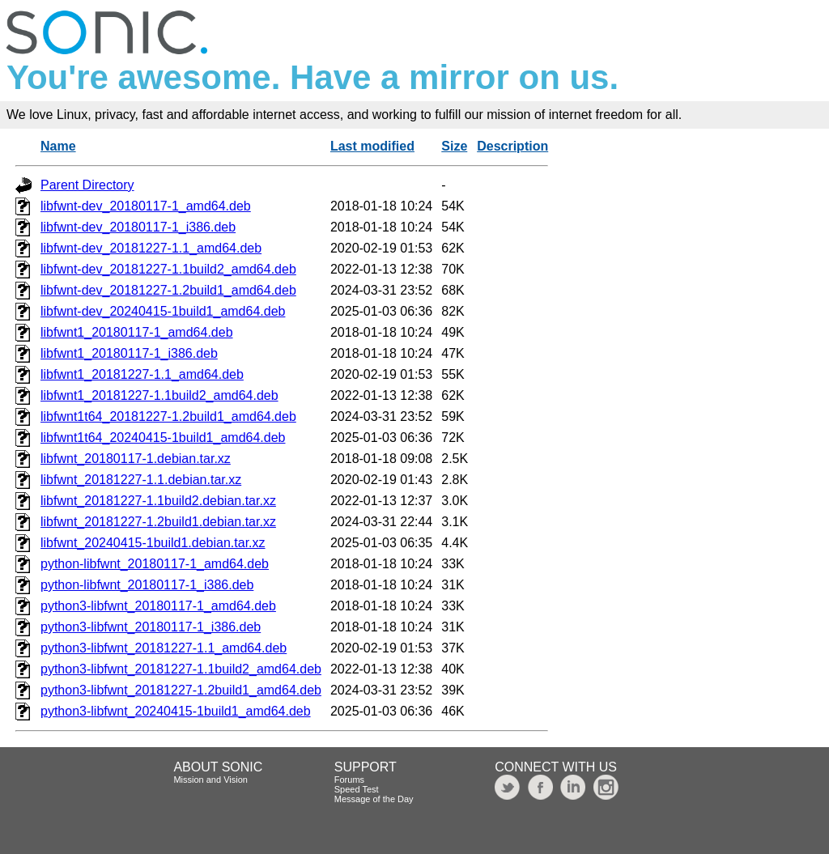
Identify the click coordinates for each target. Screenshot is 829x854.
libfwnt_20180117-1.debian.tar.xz (135, 458)
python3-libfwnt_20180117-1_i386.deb (150, 627)
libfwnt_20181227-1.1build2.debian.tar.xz (158, 501)
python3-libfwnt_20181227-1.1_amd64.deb (163, 648)
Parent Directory (87, 185)
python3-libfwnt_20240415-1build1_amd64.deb (175, 711)
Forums (349, 779)
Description (512, 146)
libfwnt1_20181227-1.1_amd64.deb (142, 374)
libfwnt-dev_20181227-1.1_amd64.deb (150, 248)
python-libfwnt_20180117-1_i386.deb (146, 585)
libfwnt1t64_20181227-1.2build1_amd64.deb (168, 416)
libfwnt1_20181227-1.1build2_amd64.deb (159, 395)
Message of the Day (374, 799)
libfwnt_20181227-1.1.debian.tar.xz (140, 479)
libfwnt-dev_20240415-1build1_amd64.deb (162, 311)
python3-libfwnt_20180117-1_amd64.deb (158, 606)
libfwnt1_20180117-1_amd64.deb (136, 332)
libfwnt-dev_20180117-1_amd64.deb (145, 206)
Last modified (372, 146)
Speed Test (356, 789)
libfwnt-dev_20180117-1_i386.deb (138, 227)
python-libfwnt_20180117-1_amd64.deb (154, 564)
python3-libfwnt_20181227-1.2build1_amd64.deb (180, 690)
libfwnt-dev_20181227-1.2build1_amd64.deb (168, 290)
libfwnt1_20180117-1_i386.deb (129, 353)
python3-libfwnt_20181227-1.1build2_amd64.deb (180, 669)
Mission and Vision (210, 779)
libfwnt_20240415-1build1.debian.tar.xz (153, 543)
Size (454, 146)
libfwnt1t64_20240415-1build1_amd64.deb (162, 437)
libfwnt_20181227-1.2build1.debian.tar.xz (158, 522)
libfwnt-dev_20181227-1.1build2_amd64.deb (168, 269)
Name (58, 146)
